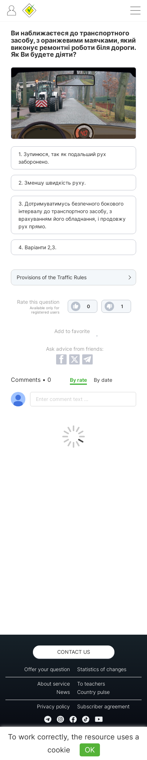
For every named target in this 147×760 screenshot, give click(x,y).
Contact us (73, 652)
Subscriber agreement (103, 706)
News (63, 692)
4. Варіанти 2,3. (37, 247)
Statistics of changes (101, 669)
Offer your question (47, 669)
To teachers (91, 683)
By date (103, 380)
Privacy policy (53, 706)
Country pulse (93, 692)
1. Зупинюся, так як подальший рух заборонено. (62, 158)
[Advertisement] (73, 539)
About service (53, 683)
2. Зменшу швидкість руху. (52, 183)
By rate (78, 380)
